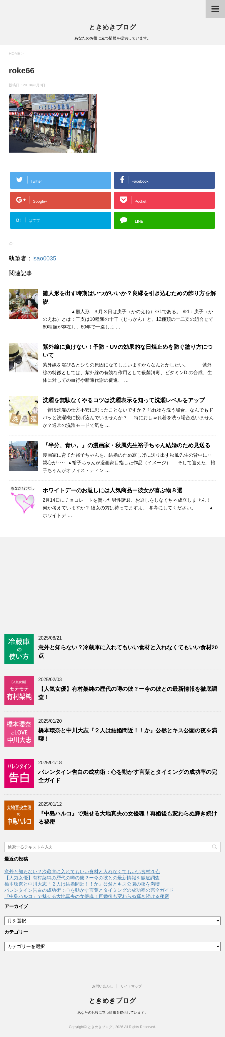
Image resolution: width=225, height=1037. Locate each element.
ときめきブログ (112, 27)
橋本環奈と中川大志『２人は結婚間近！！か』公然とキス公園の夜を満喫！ (84, 883)
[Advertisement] (112, 584)
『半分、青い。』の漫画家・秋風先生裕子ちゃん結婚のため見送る (126, 445)
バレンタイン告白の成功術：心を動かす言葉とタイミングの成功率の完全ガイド (89, 890)
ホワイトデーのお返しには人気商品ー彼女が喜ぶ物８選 (112, 490)
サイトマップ (131, 986)
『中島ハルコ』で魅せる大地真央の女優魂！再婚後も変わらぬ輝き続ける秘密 (86, 896)
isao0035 (44, 258)
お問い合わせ (102, 986)
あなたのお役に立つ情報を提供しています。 (112, 1012)
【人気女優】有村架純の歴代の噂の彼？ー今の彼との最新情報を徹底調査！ (84, 877)
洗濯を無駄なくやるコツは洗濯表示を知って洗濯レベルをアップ (124, 400)
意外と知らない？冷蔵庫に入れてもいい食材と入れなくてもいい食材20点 (82, 871)
